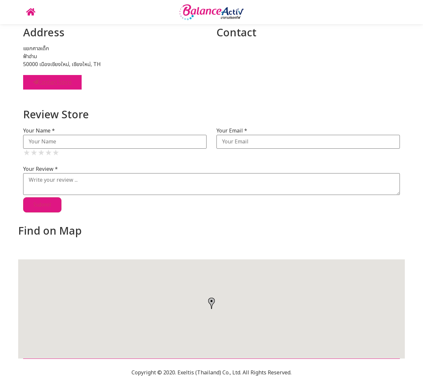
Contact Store (52, 82)
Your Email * (231, 130)
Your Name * (39, 130)
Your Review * (40, 169)
